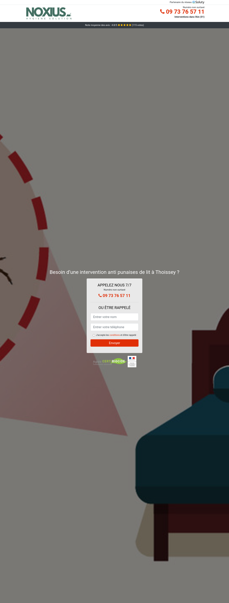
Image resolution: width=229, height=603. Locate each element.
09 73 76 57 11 (182, 11)
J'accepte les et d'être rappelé (116, 335)
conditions (114, 335)
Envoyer (114, 343)
